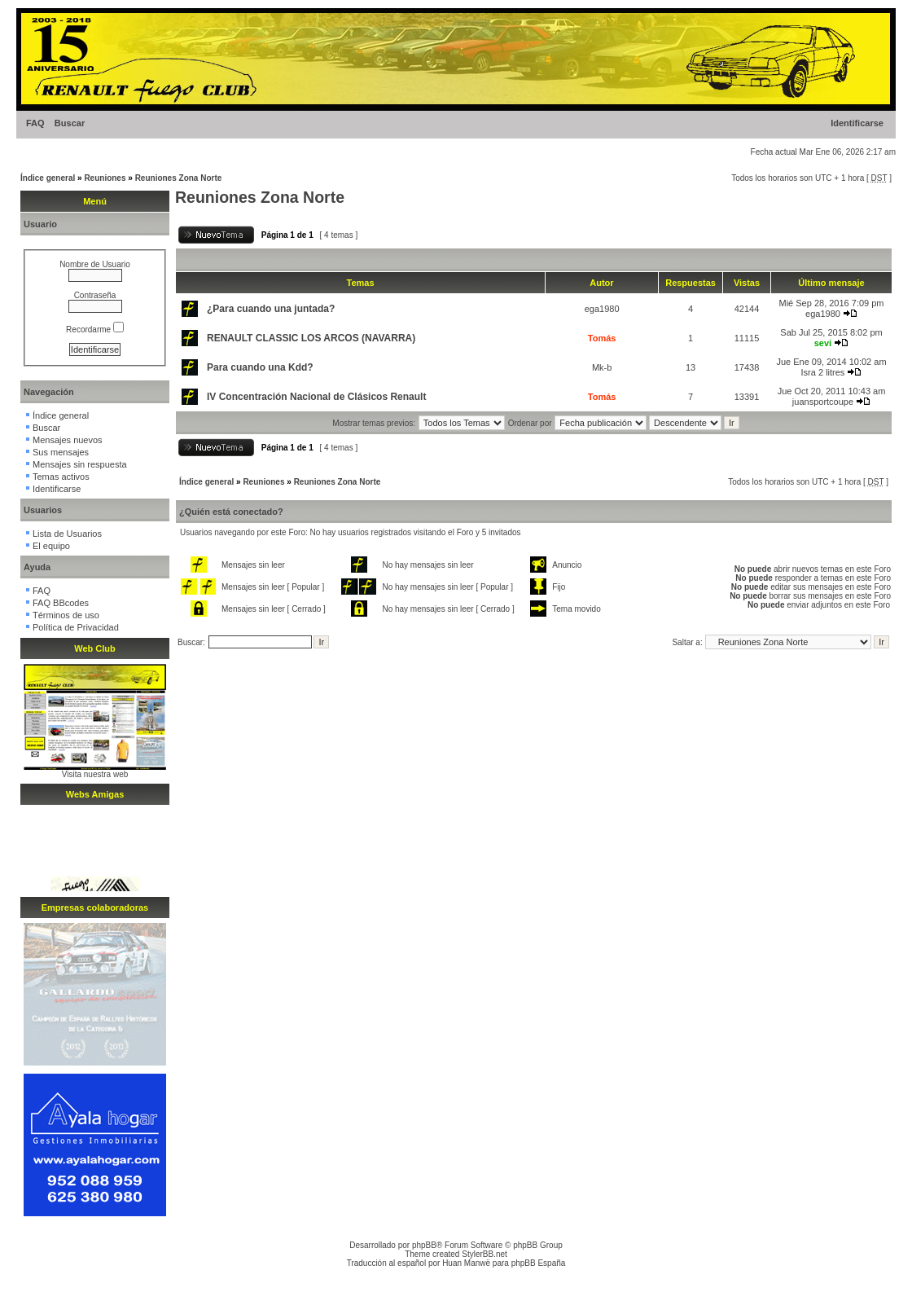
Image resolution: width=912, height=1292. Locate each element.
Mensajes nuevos (68, 440)
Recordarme (95, 329)
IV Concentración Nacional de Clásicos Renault (316, 396)
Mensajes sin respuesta (80, 464)
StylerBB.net (484, 1254)
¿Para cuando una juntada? (271, 308)
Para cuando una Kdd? (260, 367)
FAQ (35, 123)
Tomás (602, 338)
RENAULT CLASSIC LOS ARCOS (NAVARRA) (311, 338)
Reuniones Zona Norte (178, 178)
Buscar (70, 123)
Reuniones (104, 178)
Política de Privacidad (76, 627)
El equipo (51, 546)
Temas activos (61, 476)
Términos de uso (66, 615)
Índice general (47, 178)
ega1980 (602, 309)
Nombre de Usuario (94, 264)
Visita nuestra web (95, 774)
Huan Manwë (466, 1263)
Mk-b (602, 367)
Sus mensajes (61, 452)
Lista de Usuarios (67, 533)
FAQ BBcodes (61, 603)
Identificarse (857, 123)
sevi (822, 343)
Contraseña (95, 295)
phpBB (424, 1245)
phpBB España (538, 1263)
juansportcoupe (822, 401)
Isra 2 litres (823, 372)
